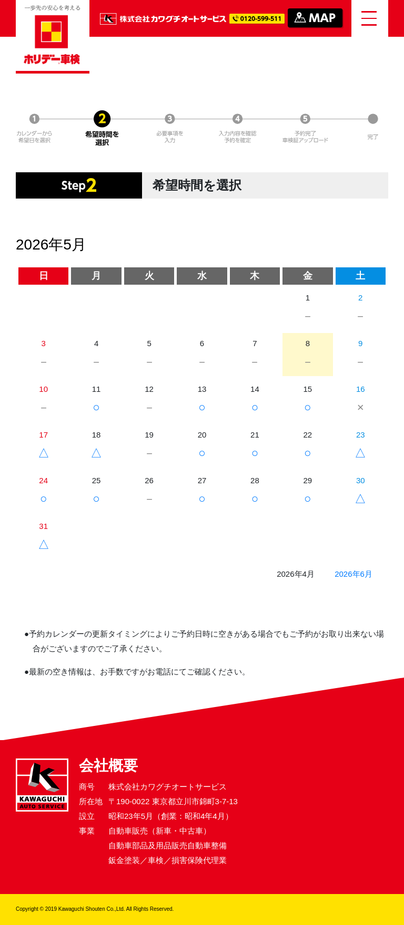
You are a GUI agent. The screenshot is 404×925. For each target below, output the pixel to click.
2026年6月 (353, 573)
